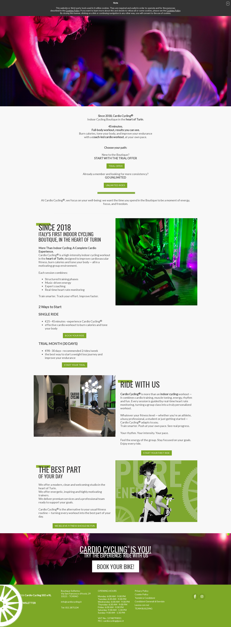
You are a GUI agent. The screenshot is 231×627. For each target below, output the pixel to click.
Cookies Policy (72, 10)
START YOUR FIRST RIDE (156, 453)
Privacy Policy (141, 590)
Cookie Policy (141, 594)
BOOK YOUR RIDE (74, 335)
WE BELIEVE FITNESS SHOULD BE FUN (75, 525)
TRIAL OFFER (116, 166)
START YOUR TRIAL (74, 365)
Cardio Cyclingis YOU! (115, 549)
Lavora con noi (142, 605)
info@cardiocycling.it (71, 601)
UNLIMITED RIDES (115, 185)
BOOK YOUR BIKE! (115, 566)
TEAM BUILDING (143, 608)
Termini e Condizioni (145, 597)
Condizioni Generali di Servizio (150, 601)
